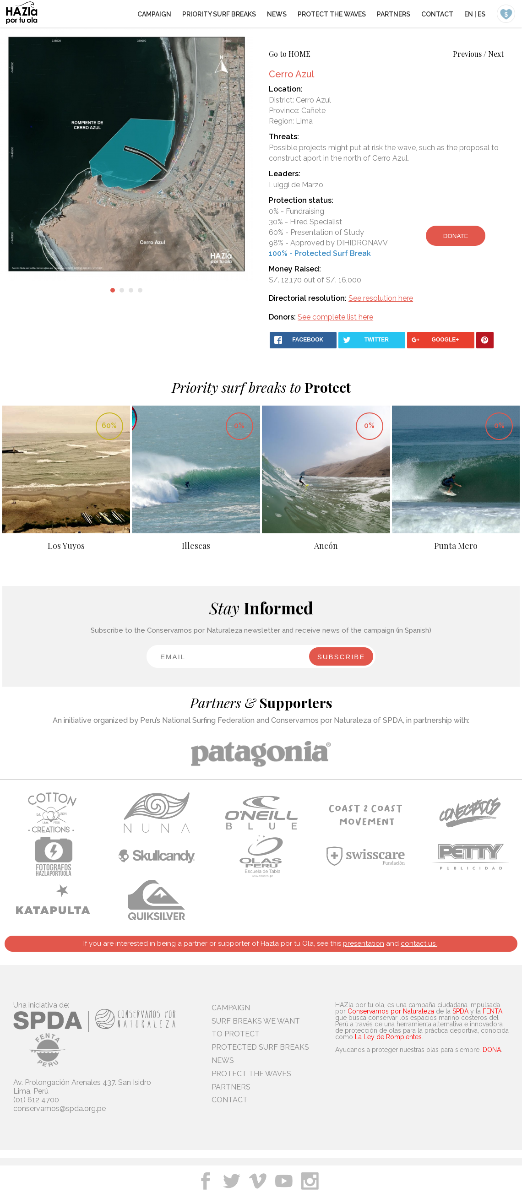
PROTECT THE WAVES (332, 14)
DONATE (455, 236)
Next (496, 54)
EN (468, 14)
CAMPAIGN (154, 14)
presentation (363, 943)
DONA (492, 1049)
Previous (467, 54)
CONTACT (437, 14)
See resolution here (380, 298)
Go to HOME (289, 54)
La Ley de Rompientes (388, 1037)
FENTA (492, 1011)
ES (481, 14)
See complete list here (335, 317)
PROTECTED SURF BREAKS (260, 1047)
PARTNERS (393, 14)
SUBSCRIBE (341, 657)
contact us (419, 943)
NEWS (277, 14)
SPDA (460, 1011)
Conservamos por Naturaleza (391, 1011)
